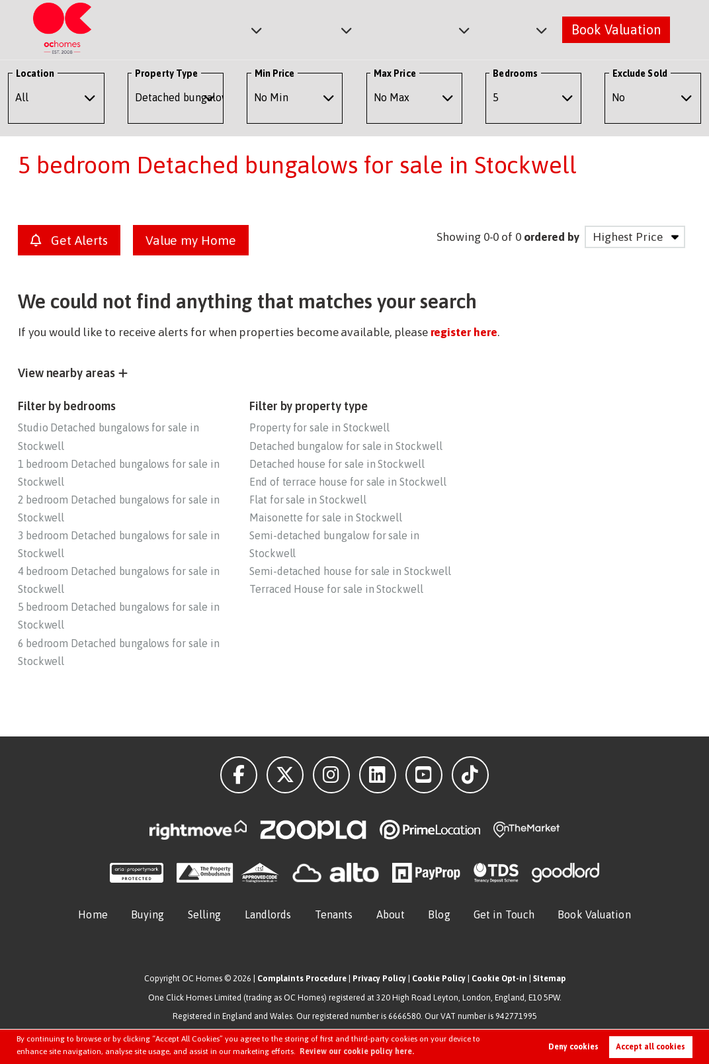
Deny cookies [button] (573, 1046)
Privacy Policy (379, 978)
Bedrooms (515, 73)
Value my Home (191, 240)
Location (35, 73)
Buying (148, 914)
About (510, 28)
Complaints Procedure (302, 978)
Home (92, 914)
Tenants (334, 914)
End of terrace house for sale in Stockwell (347, 482)
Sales (243, 28)
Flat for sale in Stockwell (307, 500)
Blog (439, 914)
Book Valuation (616, 28)
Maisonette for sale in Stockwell (325, 517)
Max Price (395, 73)
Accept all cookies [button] (650, 1046)
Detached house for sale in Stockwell (337, 464)
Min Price (275, 73)
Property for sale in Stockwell (319, 427)
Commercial (418, 28)
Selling (205, 914)
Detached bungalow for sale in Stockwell (345, 446)
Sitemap (549, 978)
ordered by (551, 237)
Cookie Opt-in (499, 978)
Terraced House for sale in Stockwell (336, 589)
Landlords (268, 914)
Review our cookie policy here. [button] (357, 1051)
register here (464, 332)
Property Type (166, 73)
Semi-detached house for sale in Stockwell (350, 571)
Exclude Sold (639, 73)
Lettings (320, 28)
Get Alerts (69, 240)
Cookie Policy (439, 978)
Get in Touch (504, 914)
